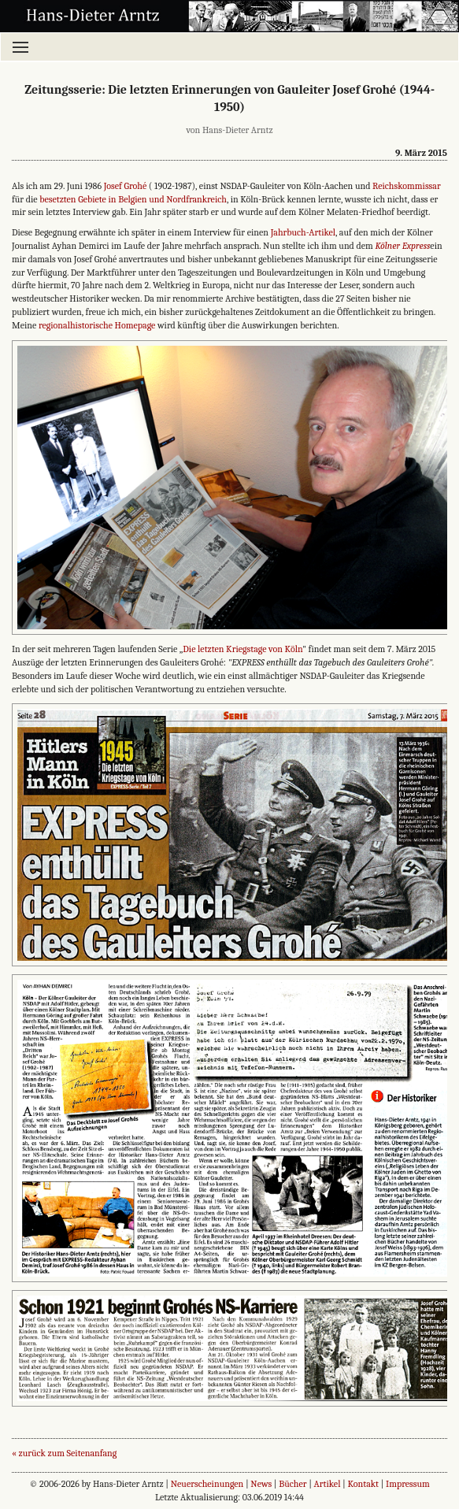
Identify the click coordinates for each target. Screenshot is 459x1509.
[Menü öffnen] (229, 46)
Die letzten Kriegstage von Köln (242, 648)
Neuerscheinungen (207, 1483)
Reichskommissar (406, 185)
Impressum (408, 1483)
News (261, 1483)
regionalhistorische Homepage (97, 325)
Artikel (327, 1483)
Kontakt (363, 1483)
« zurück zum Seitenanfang (64, 1453)
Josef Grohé (125, 185)
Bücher (292, 1483)
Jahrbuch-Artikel (303, 232)
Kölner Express (402, 245)
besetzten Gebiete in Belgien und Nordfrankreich (133, 199)
